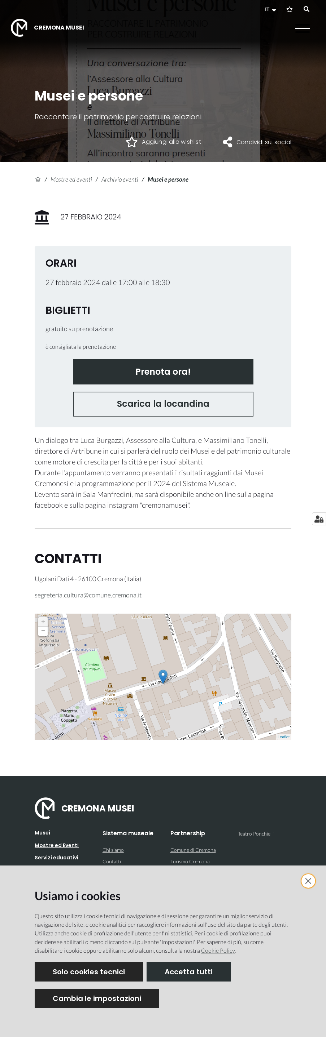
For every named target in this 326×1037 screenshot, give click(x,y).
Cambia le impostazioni (97, 998)
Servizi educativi (56, 857)
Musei (42, 832)
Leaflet (284, 737)
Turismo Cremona (190, 861)
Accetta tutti (189, 972)
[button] (271, 9)
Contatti (112, 861)
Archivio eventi (119, 179)
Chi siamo (113, 850)
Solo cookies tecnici (89, 972)
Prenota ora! (163, 372)
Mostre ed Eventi (57, 845)
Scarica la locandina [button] (163, 404)
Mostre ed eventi (71, 179)
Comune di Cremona (193, 850)
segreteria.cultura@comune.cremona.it (88, 595)
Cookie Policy (218, 950)
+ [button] (43, 622)
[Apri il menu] (302, 28)
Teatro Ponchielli (256, 834)
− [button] (43, 631)
